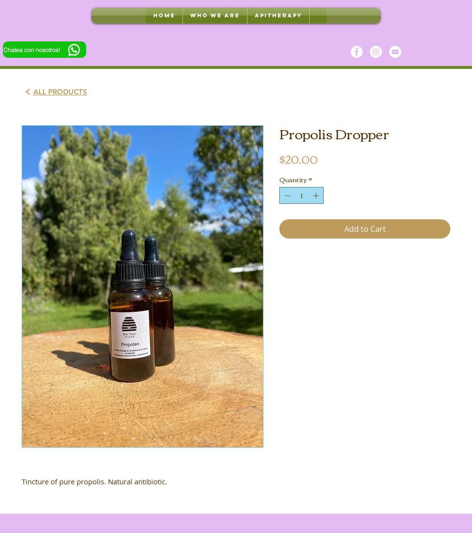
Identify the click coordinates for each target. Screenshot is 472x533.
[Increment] (317, 195)
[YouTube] (395, 52)
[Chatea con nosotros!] (44, 49)
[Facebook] (357, 52)
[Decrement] (286, 195)
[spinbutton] (301, 195)
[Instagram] (376, 52)
